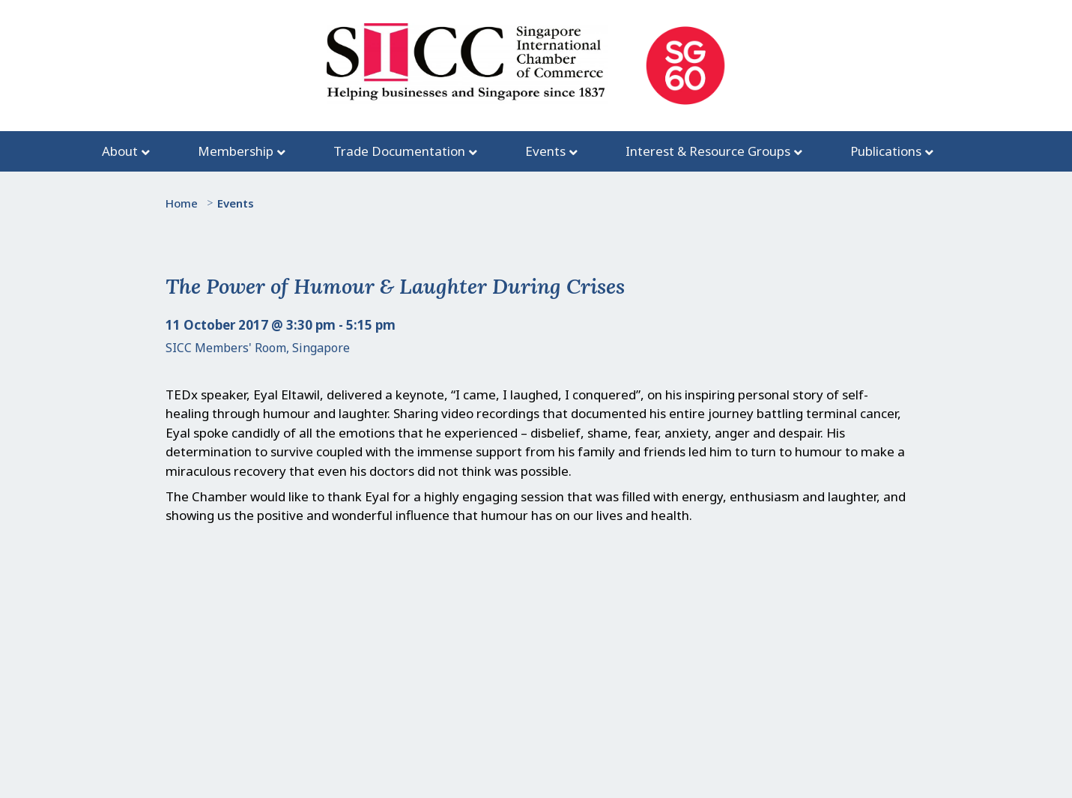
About (120, 151)
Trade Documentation (399, 151)
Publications (885, 151)
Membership (235, 151)
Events (545, 151)
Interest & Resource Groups (708, 151)
